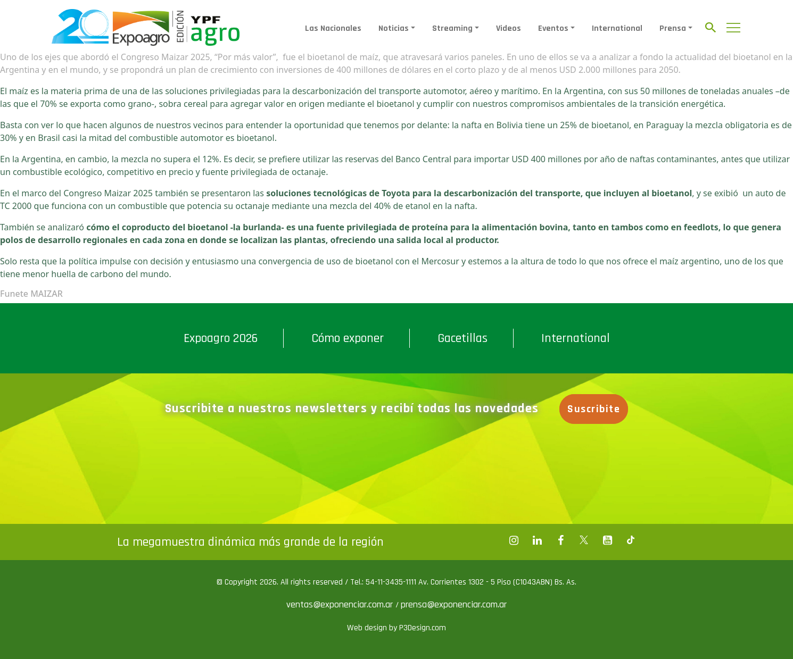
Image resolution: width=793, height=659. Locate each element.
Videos (508, 28)
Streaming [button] (452, 28)
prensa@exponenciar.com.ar (454, 604)
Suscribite (593, 409)
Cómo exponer (347, 338)
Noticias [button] (393, 28)
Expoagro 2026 (221, 338)
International (617, 28)
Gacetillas (462, 338)
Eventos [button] (553, 28)
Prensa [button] (672, 28)
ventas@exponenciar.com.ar (340, 604)
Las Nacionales (333, 28)
